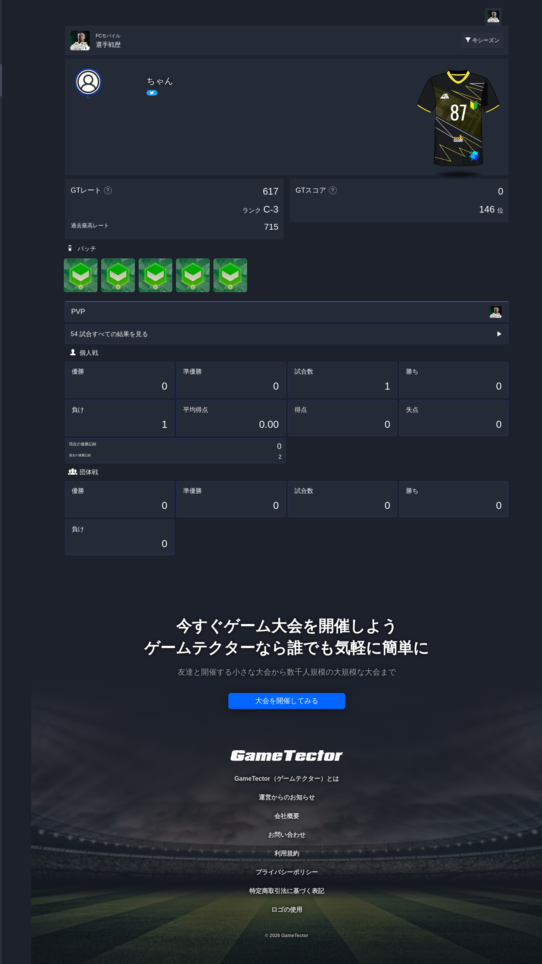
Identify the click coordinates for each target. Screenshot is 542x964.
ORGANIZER (15, 119)
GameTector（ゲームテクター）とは (286, 778)
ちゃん (160, 81)
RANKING (15, 151)
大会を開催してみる (286, 701)
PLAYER (16, 87)
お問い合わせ (286, 834)
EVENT (15, 183)
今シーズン (486, 40)
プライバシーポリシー (287, 872)
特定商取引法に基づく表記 (286, 891)
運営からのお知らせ (287, 797)
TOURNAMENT (15, 55)
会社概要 (286, 816)
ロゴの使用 (286, 909)
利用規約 (286, 853)
